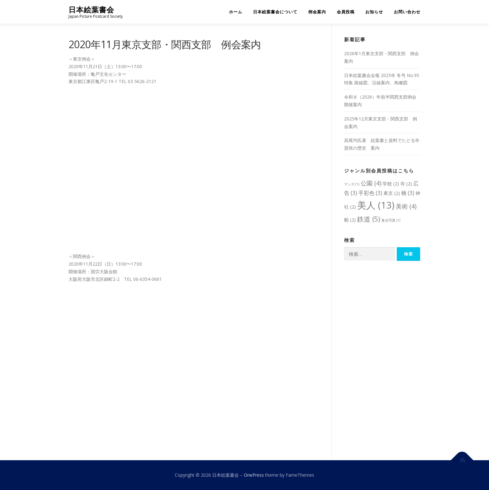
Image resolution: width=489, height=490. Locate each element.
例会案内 (317, 12)
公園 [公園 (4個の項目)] (371, 183)
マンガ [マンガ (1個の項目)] (351, 184)
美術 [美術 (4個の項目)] (406, 206)
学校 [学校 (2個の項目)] (390, 183)
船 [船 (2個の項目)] (350, 219)
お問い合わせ (407, 12)
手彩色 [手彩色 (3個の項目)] (370, 193)
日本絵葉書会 (91, 9)
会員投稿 (346, 12)
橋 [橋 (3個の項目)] (407, 193)
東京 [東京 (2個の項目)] (391, 193)
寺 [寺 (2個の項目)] (406, 183)
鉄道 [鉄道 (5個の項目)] (368, 218)
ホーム (235, 12)
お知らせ (374, 12)
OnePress (254, 475)
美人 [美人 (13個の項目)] (375, 205)
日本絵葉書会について (275, 12)
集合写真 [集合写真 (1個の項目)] (390, 220)
